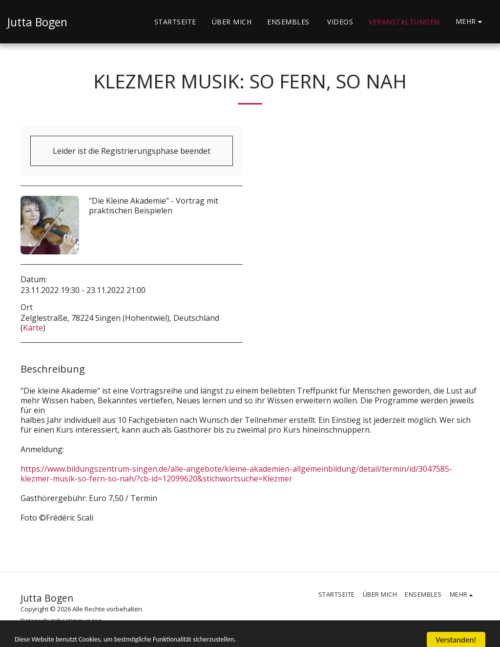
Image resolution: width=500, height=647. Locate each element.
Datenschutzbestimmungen (61, 620)
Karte (33, 327)
